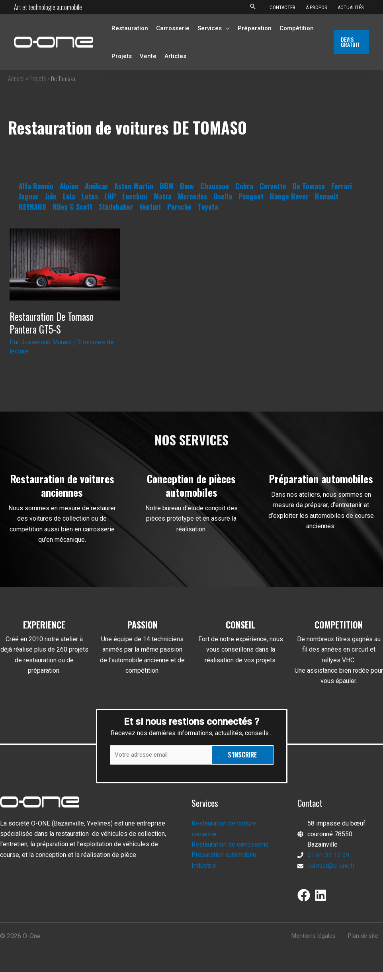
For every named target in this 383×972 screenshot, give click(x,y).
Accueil (16, 78)
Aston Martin (133, 186)
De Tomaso (309, 186)
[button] (252, 7)
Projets (37, 78)
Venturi (150, 206)
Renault (326, 196)
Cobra (244, 186)
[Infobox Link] (62, 512)
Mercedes (192, 196)
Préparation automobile (224, 856)
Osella (222, 196)
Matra (163, 196)
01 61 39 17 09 (328, 856)
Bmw (187, 186)
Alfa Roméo (36, 186)
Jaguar (29, 196)
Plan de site (366, 937)
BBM (167, 186)
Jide (51, 196)
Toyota (208, 206)
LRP (110, 196)
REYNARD (32, 206)
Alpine (69, 186)
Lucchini (134, 196)
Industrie (204, 866)
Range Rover (289, 196)
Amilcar (96, 186)
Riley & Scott (72, 206)
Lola (69, 196)
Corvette (273, 186)
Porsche (179, 206)
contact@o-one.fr (331, 866)
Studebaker (116, 206)
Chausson (214, 186)
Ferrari (341, 186)
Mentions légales (319, 937)
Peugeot (251, 196)
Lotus (90, 196)
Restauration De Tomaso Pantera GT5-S (55, 322)
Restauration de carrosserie (230, 845)
